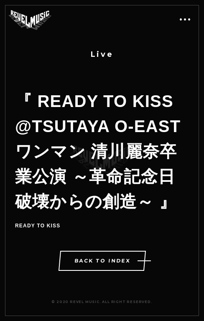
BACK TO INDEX (102, 260)
